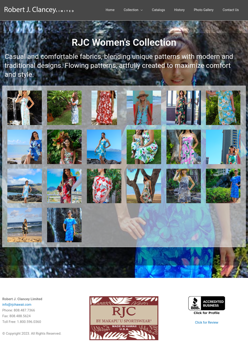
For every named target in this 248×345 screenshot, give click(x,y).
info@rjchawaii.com (17, 305)
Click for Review (206, 323)
